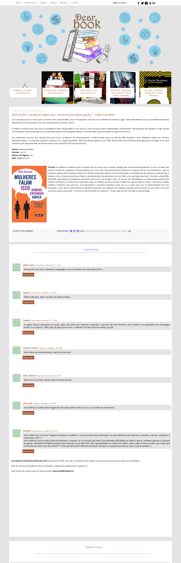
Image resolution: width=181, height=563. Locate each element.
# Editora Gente (106, 231)
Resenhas (64, 3)
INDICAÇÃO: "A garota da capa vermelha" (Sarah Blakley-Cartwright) (121, 93)
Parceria (43, 3)
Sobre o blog (30, 3)
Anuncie (53, 3)
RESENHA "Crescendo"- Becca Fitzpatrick (23, 91)
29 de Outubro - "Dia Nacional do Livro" (88, 91)
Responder (28, 274)
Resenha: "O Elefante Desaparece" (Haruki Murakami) (153, 93)
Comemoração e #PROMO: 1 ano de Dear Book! (56, 91)
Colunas (74, 3)
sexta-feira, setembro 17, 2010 (48, 265)
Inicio (18, 3)
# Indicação (121, 231)
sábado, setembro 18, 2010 (50, 348)
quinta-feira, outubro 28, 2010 (44, 431)
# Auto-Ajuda (91, 231)
